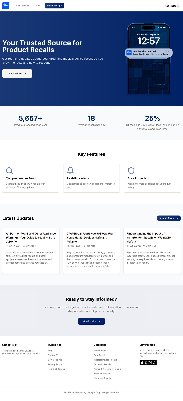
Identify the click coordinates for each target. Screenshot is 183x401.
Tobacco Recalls (102, 373)
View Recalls (22, 5)
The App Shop (94, 392)
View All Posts (169, 218)
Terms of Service (56, 369)
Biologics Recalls (102, 378)
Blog (38, 5)
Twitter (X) (53, 355)
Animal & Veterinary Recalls (107, 369)
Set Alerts (172, 6)
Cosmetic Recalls (102, 364)
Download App (54, 5)
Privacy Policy (55, 364)
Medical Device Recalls (105, 360)
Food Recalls (100, 350)
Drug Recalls (100, 355)
